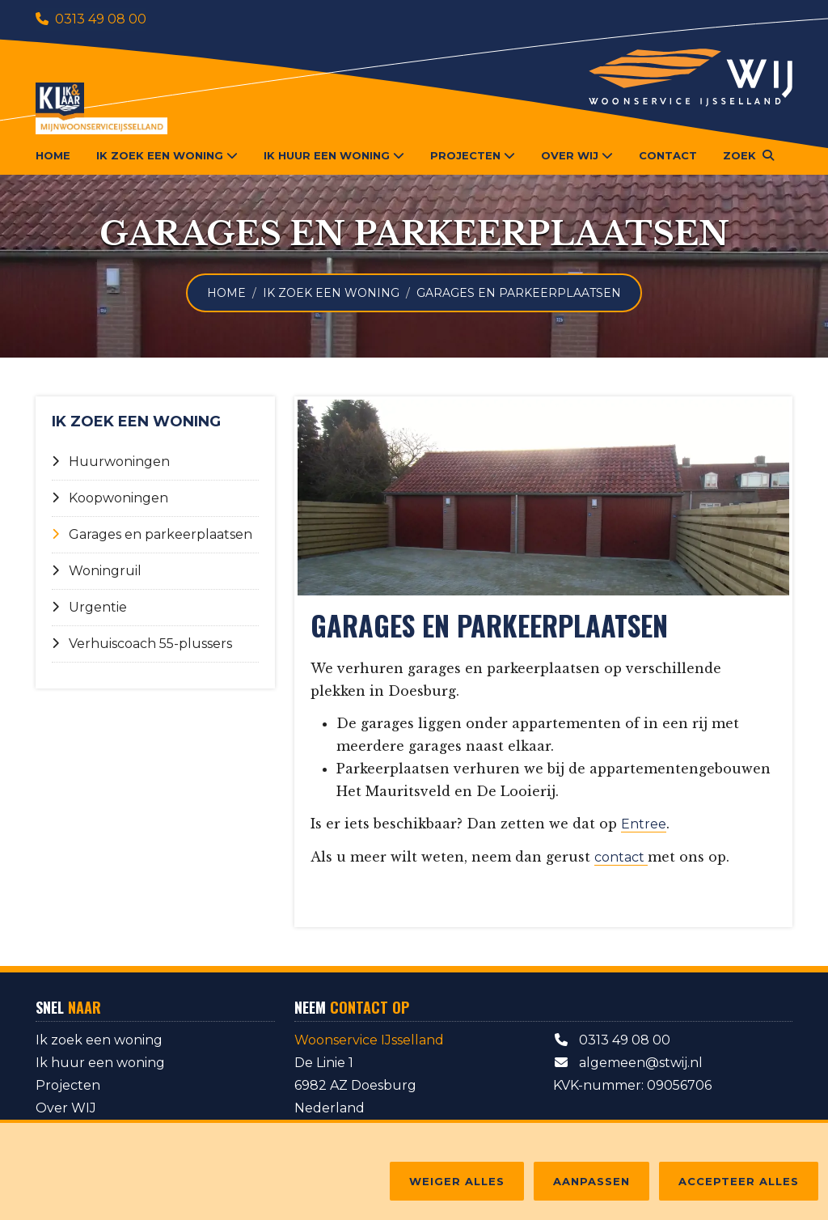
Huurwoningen (111, 461)
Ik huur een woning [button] (334, 155)
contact (621, 857)
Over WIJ (66, 1108)
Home (53, 155)
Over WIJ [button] (577, 155)
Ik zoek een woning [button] (167, 155)
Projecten (68, 1085)
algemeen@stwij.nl (628, 1062)
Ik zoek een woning (331, 293)
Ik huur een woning (100, 1062)
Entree (643, 824)
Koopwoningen (110, 498)
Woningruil (97, 570)
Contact (668, 155)
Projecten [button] (472, 155)
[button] (748, 155)
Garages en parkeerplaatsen (152, 534)
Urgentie (89, 607)
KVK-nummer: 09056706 (632, 1085)
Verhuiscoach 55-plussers (142, 643)
